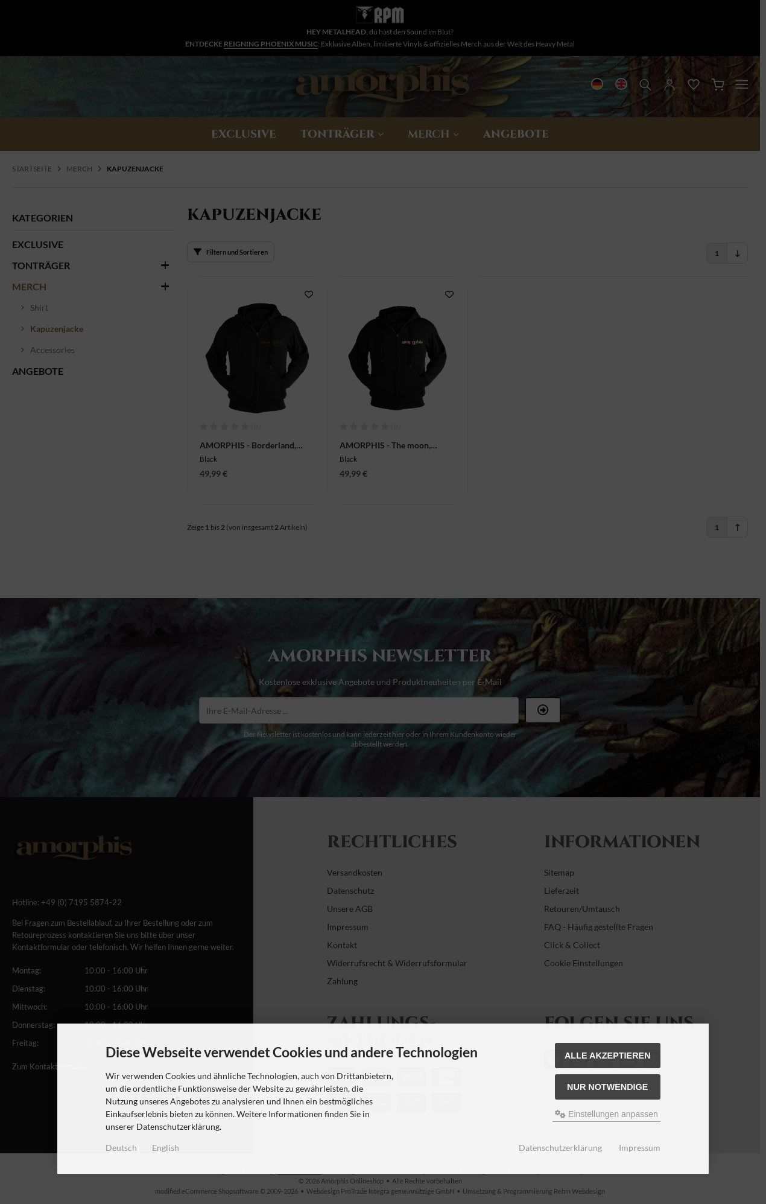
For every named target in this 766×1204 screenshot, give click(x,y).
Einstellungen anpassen (606, 1114)
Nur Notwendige (607, 1087)
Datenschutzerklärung (560, 1147)
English (165, 1147)
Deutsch (121, 1147)
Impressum (639, 1147)
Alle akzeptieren (608, 1055)
